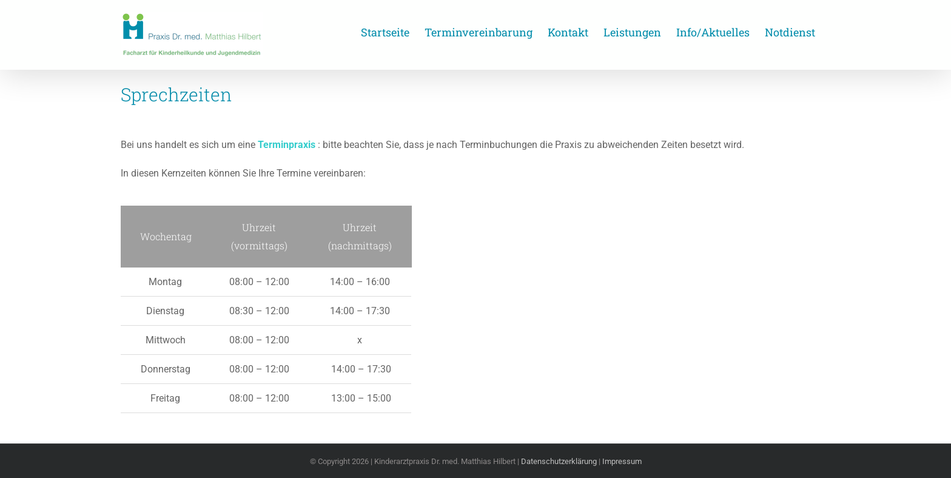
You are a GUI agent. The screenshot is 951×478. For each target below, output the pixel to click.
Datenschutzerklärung (559, 461)
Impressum (622, 461)
